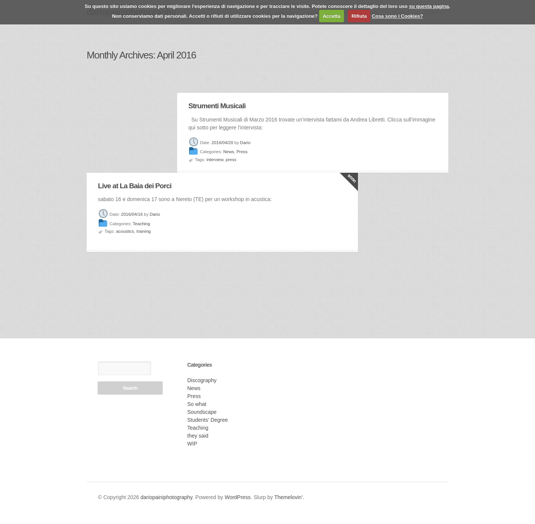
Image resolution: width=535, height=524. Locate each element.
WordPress (238, 497)
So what (196, 404)
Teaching (141, 223)
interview (214, 159)
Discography (202, 380)
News (228, 152)
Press (242, 152)
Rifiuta (359, 16)
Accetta (331, 16)
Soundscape (202, 412)
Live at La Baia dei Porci (134, 186)
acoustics (125, 231)
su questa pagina (429, 6)
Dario (245, 142)
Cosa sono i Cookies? (397, 16)
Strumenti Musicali (217, 106)
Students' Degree (207, 420)
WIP (192, 444)
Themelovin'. (289, 497)
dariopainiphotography (167, 497)
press (231, 159)
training (143, 231)
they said (197, 436)
